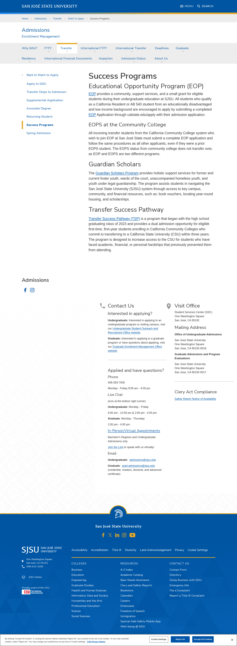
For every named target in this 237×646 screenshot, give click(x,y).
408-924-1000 (34, 566)
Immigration (128, 616)
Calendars (126, 595)
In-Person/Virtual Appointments (134, 430)
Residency (29, 58)
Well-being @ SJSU (132, 626)
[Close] (232, 639)
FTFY (48, 48)
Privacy (179, 550)
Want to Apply (76, 18)
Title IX (116, 550)
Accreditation (99, 550)
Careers (125, 601)
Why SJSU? (29, 48)
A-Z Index (126, 570)
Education (77, 575)
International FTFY (94, 48)
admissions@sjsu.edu (142, 459)
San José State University (50, 6)
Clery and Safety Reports (136, 585)
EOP (92, 94)
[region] (118, 640)
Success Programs (100, 18)
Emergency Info (179, 585)
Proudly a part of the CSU (35, 590)
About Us (161, 58)
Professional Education (85, 606)
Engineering (78, 580)
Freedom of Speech (132, 611)
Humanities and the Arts (86, 601)
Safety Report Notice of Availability (195, 398)
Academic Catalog (131, 575)
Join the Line (115, 447)
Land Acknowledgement (155, 550)
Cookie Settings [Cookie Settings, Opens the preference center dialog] (158, 639)
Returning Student (39, 117)
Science (76, 611)
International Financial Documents (68, 58)
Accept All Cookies (203, 639)
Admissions (40, 18)
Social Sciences (80, 616)
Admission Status (133, 58)
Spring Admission (38, 133)
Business (76, 570)
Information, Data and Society (89, 595)
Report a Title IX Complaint (187, 595)
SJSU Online (35, 577)
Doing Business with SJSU (186, 580)
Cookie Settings (198, 550)
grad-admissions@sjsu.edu (138, 465)
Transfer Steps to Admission (46, 92)
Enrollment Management (41, 36)
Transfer (57, 18)
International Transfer (131, 48)
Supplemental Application (44, 100)
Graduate (182, 48)
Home (25, 18)
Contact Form (178, 570)
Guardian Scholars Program (117, 173)
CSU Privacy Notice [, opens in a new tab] (96, 642)
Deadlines (162, 48)
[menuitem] (29, 48)
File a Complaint (180, 590)
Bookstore (126, 590)
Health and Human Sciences (88, 590)
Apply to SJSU (36, 84)
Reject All (180, 639)
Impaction (106, 58)
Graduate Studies (82, 585)
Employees (127, 606)
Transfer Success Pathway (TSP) (114, 219)
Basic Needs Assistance (134, 580)
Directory (175, 575)
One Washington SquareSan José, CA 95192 (39, 561)
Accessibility (79, 550)
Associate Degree (38, 108)
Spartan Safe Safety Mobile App (140, 621)
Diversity (130, 550)
